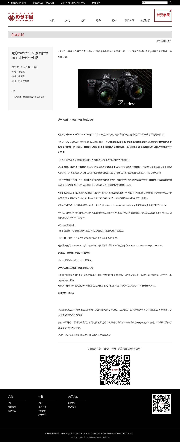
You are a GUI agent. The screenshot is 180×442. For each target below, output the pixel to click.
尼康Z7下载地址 (82, 253)
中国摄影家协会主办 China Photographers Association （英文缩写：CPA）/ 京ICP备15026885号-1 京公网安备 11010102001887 (89, 433)
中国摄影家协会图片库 (43, 3)
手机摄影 (42, 411)
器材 (114, 20)
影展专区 (129, 20)
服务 (98, 20)
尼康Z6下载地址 (66, 253)
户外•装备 (42, 415)
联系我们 (72, 407)
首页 (51, 20)
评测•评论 (42, 407)
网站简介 (72, 403)
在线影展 (145, 20)
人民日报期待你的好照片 (73, 3)
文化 (67, 20)
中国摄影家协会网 (17, 3)
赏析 (83, 20)
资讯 (169, 41)
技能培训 (96, 3)
